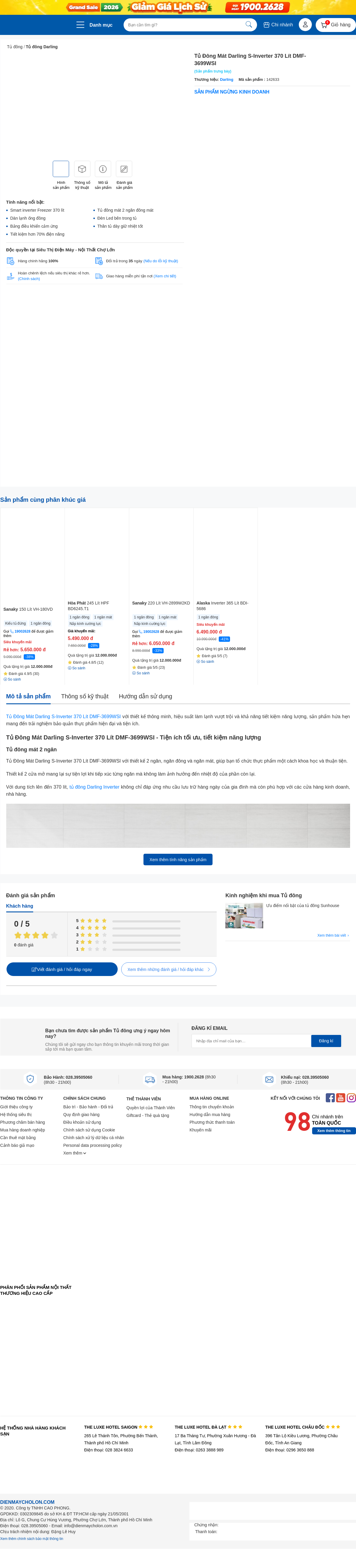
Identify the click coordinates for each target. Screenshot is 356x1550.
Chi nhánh (278, 24)
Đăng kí (326, 1040)
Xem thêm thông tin (334, 1131)
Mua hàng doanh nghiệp (22, 1130)
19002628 (22, 631)
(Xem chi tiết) (165, 276)
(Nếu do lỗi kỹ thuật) (160, 261)
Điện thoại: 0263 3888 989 (199, 1450)
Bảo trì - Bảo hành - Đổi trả (88, 1106)
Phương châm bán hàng (22, 1122)
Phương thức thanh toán (212, 1122)
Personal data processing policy (92, 1145)
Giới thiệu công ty (16, 1106)
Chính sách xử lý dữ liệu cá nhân (93, 1137)
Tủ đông (15, 46)
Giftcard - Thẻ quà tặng (148, 1115)
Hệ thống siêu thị (16, 1114)
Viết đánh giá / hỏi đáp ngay (62, 969)
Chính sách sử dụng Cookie (89, 1130)
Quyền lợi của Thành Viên (151, 1107)
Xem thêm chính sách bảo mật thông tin (31, 1539)
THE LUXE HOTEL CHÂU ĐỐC (302, 1427)
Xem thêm (75, 1153)
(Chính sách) (29, 278)
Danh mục (101, 25)
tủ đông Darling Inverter (94, 787)
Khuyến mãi (201, 1130)
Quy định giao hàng (81, 1114)
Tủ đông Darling (42, 46)
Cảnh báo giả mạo (17, 1145)
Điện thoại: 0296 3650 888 (289, 1450)
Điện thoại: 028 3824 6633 (108, 1450)
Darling (226, 79)
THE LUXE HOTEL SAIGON (118, 1427)
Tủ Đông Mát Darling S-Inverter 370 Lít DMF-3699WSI (63, 716)
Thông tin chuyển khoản (212, 1106)
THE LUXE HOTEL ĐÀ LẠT (208, 1427)
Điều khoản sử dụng (82, 1122)
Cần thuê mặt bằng (18, 1137)
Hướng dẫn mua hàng (210, 1114)
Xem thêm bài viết (333, 935)
